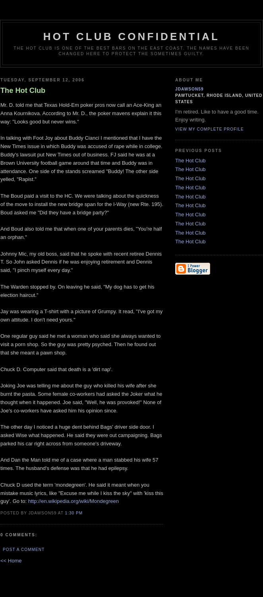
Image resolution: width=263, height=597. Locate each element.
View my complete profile (209, 129)
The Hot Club (190, 161)
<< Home (10, 561)
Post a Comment (23, 549)
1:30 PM (74, 513)
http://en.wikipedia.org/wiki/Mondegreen (73, 501)
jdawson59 (189, 89)
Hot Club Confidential (131, 36)
